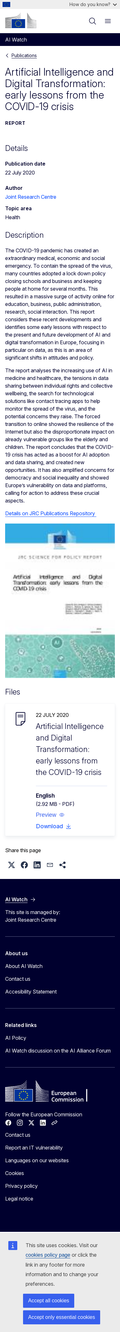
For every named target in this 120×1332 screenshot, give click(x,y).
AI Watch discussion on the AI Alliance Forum (58, 1050)
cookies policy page (48, 1255)
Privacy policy (21, 1186)
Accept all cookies (48, 1300)
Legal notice (19, 1198)
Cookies (14, 1173)
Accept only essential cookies (61, 1317)
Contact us (17, 979)
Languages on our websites (37, 1160)
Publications (24, 55)
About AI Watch (24, 966)
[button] (50, 814)
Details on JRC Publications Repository (50, 513)
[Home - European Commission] (20, 20)
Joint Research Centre (30, 197)
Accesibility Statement (31, 991)
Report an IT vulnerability (34, 1147)
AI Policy (15, 1038)
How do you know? (93, 4)
